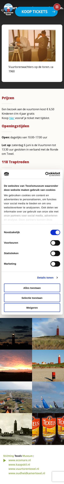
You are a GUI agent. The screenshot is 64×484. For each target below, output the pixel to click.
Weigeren (32, 307)
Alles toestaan (32, 287)
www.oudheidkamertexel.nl (27, 473)
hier (11, 118)
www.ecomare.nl (20, 460)
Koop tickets (34, 11)
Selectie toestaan (32, 297)
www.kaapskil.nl (19, 464)
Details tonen (45, 277)
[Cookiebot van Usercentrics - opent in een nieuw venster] (45, 174)
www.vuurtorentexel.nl (24, 469)
